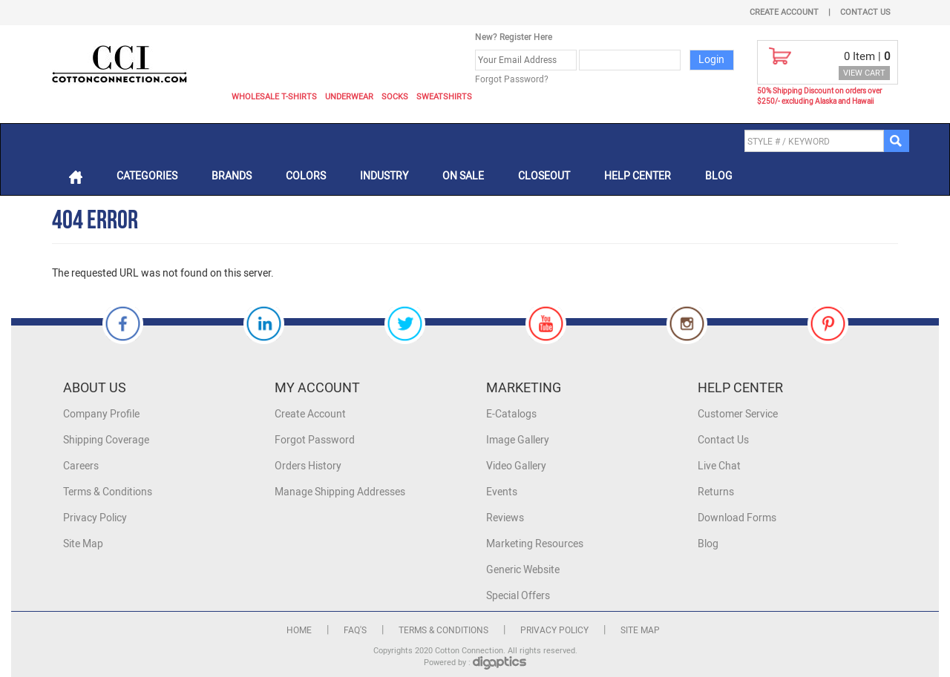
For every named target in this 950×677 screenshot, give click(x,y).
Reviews (505, 518)
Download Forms (737, 518)
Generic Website (523, 570)
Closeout (544, 176)
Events (501, 492)
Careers (81, 466)
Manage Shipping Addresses (340, 492)
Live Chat (719, 466)
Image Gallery (517, 440)
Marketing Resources (534, 544)
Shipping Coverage (106, 440)
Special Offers (518, 596)
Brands (232, 176)
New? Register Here (513, 37)
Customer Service (738, 414)
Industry (384, 176)
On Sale (463, 176)
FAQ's (355, 630)
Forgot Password (315, 440)
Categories (147, 176)
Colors (306, 176)
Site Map (83, 544)
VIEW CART (864, 73)
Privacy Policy (95, 518)
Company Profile (101, 414)
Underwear (349, 97)
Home (299, 630)
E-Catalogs (511, 414)
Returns (716, 492)
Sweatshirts (444, 97)
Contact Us (865, 12)
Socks (394, 97)
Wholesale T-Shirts (274, 97)
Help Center (637, 176)
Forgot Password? (511, 79)
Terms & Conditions (107, 492)
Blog (719, 176)
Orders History (308, 466)
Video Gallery (516, 466)
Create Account (784, 12)
